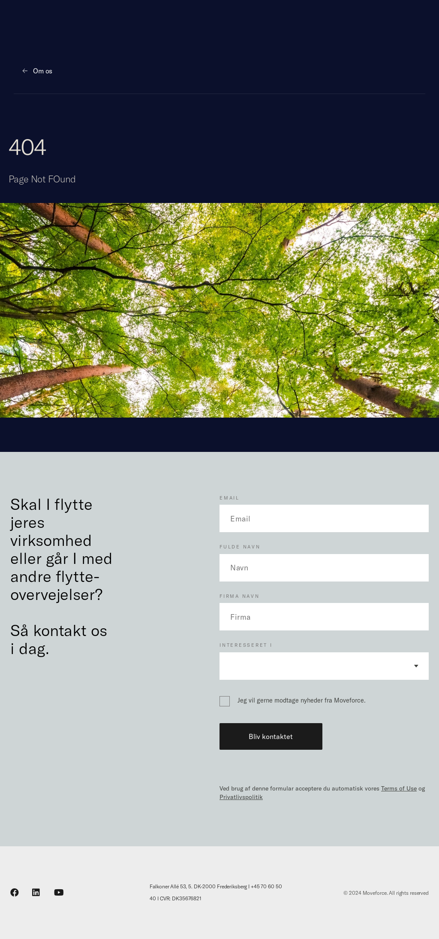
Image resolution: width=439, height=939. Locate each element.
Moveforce (375, 892)
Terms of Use (399, 788)
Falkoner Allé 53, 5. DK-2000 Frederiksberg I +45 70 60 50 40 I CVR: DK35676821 (216, 892)
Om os (42, 71)
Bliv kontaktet (271, 736)
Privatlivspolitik (241, 797)
